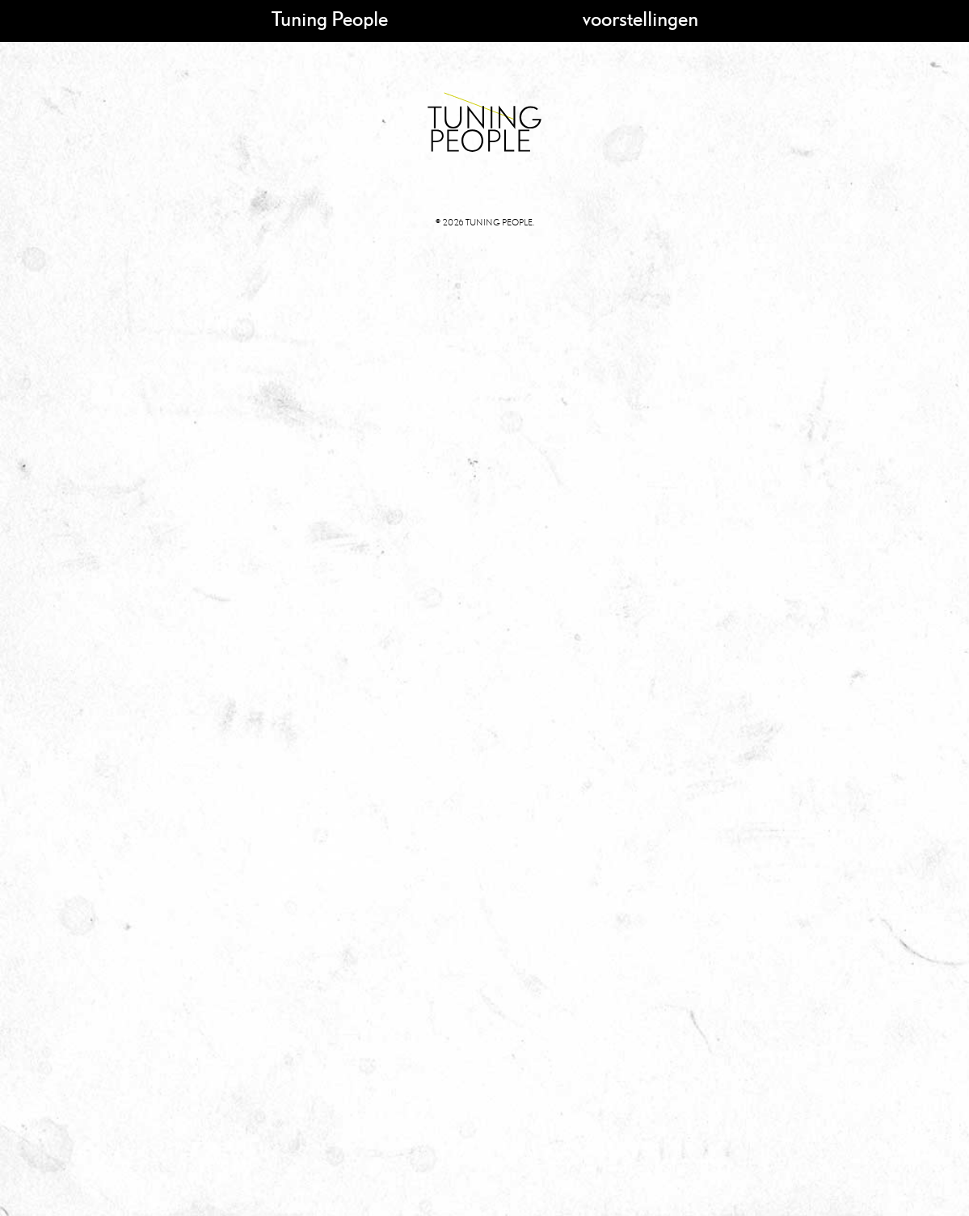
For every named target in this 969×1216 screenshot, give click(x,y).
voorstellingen (640, 18)
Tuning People (330, 18)
